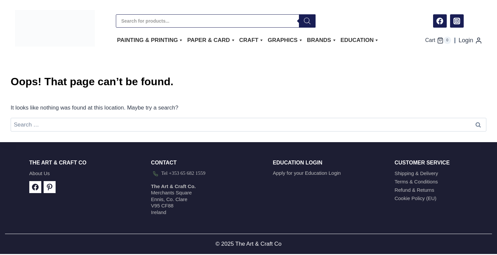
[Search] (307, 21)
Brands (322, 40)
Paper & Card (211, 40)
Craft (251, 40)
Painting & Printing (150, 40)
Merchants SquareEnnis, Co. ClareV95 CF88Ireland (173, 199)
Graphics (285, 40)
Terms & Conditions (416, 181)
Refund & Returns (414, 190)
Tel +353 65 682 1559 (183, 173)
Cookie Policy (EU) (415, 198)
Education (360, 40)
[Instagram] (457, 21)
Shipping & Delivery (416, 173)
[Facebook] (440, 21)
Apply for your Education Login (307, 173)
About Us (39, 173)
